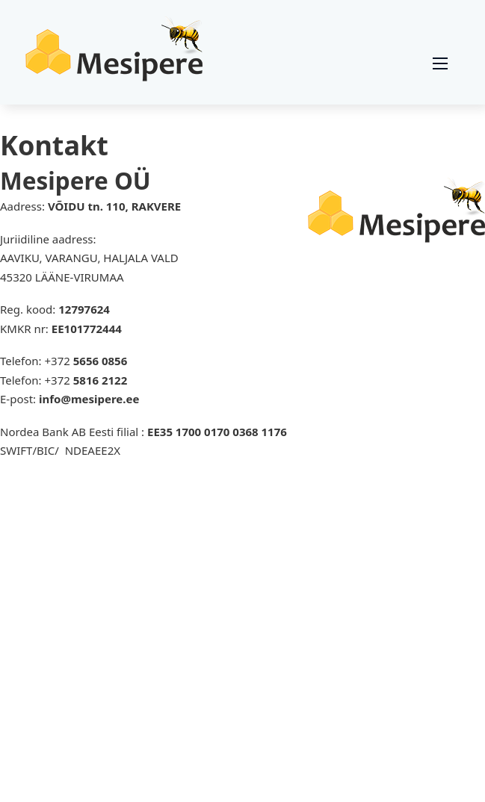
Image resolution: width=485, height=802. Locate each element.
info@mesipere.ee (89, 398)
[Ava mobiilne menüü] (440, 63)
